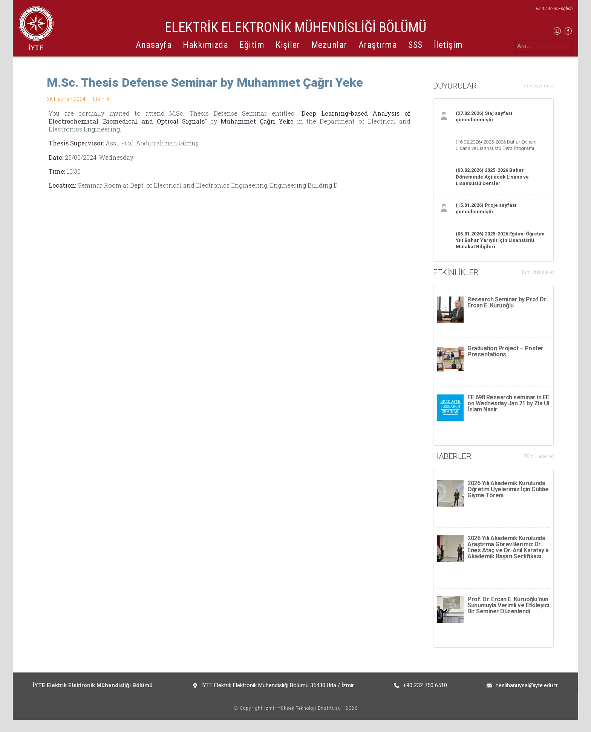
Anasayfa (153, 45)
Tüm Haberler (539, 456)
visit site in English (554, 8)
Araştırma (377, 45)
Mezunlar (329, 45)
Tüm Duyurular (538, 86)
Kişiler (288, 45)
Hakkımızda (205, 45)
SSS (415, 45)
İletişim (448, 45)
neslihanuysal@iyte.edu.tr (527, 697)
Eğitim (251, 45)
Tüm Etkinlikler (537, 272)
